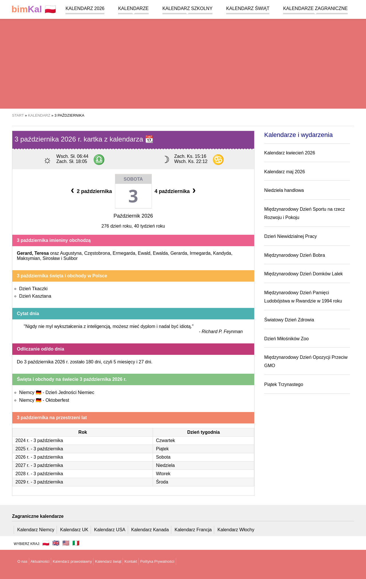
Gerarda (178, 253)
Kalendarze (133, 8)
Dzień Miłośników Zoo (286, 338)
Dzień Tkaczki (33, 288)
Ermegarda (124, 253)
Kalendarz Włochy (236, 529)
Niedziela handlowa (284, 190)
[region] (183, 63)
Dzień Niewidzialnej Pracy (290, 236)
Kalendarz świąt (247, 8)
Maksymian (28, 258)
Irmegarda (200, 253)
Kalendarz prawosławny (72, 561)
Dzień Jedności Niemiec (69, 392)
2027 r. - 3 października (39, 465)
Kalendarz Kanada (150, 529)
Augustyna (71, 253)
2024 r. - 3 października (39, 440)
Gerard (24, 253)
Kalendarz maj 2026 (284, 171)
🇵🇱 (33, 9)
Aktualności (40, 561)
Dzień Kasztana (35, 296)
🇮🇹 (75, 543)
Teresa (41, 253)
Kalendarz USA (109, 529)
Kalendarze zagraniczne (315, 8)
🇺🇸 (65, 543)
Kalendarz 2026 (84, 8)
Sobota (133, 179)
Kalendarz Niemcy (35, 529)
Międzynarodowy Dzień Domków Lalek (303, 273)
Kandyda (222, 253)
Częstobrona (97, 253)
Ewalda (160, 253)
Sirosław (51, 258)
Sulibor (70, 258)
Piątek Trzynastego (283, 384)
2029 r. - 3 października (39, 481)
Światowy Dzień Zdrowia (289, 319)
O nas (22, 561)
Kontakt (130, 561)
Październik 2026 (133, 216)
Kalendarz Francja (193, 529)
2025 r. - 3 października (39, 448)
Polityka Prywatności (157, 561)
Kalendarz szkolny (187, 8)
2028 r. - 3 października (39, 473)
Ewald (144, 253)
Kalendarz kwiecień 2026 (289, 152)
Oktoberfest (57, 400)
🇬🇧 (55, 543)
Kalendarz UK (74, 529)
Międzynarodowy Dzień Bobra (294, 255)
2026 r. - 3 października (39, 457)
